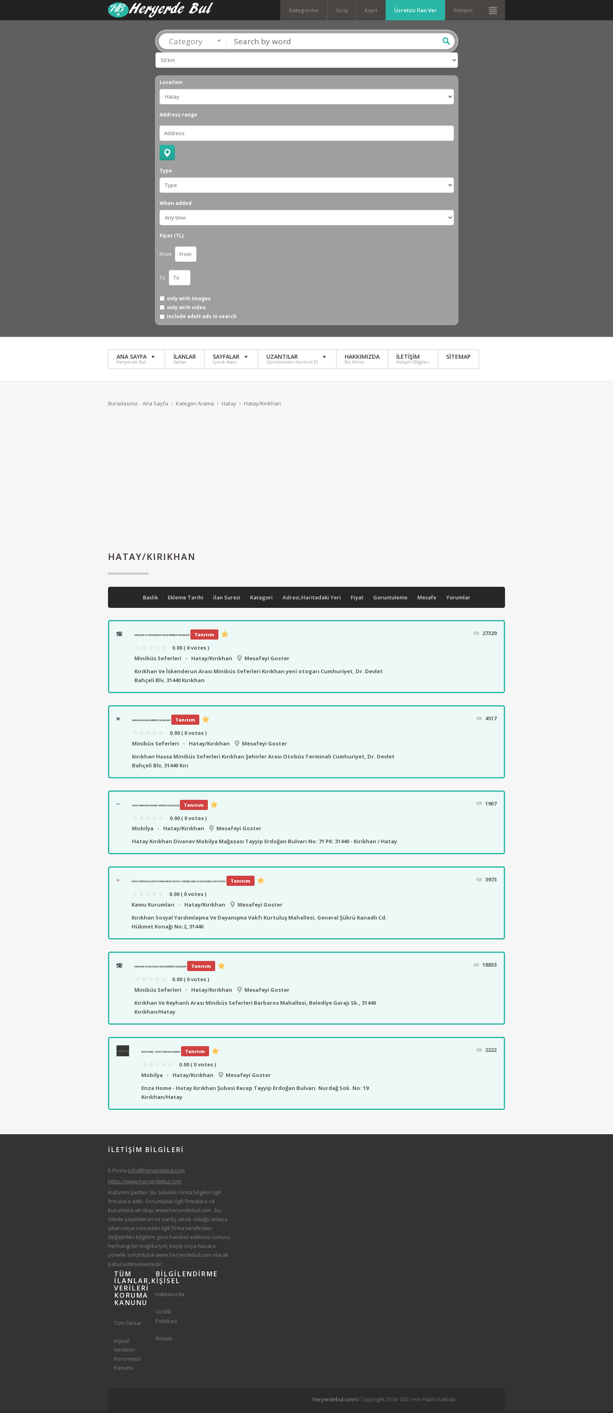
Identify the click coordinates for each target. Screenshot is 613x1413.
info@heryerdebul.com (156, 1172)
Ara (446, 43)
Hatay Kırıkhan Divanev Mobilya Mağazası (155, 807)
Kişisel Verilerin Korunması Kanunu (127, 1356)
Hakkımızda (169, 1296)
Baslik (151, 599)
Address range (178, 117)
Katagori (262, 599)
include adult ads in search (202, 319)
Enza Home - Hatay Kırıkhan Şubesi (160, 1054)
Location (171, 84)
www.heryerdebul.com (183, 1212)
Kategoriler (304, 10)
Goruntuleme (391, 599)
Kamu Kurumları (153, 907)
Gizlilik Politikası (166, 1318)
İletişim (463, 10)
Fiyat (358, 599)
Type (166, 173)
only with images (189, 301)
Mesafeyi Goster (266, 660)
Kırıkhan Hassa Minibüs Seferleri (151, 723)
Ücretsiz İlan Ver (415, 10)
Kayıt (371, 10)
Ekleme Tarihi (186, 599)
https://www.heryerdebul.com (144, 1183)
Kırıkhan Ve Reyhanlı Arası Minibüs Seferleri (160, 969)
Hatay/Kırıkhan (211, 660)
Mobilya (142, 830)
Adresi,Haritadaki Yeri (312, 599)
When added (176, 205)
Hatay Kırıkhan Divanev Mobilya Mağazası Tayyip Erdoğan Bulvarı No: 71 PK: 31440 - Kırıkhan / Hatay (264, 843)
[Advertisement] (306, 484)
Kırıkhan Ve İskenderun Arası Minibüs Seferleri (162, 637)
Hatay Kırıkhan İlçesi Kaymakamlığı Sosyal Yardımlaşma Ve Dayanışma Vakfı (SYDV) (179, 884)
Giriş (342, 10)
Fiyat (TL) (171, 238)
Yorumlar (458, 599)
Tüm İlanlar (128, 1325)
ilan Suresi (227, 599)
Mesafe (427, 599)
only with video (186, 309)
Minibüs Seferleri (157, 660)
